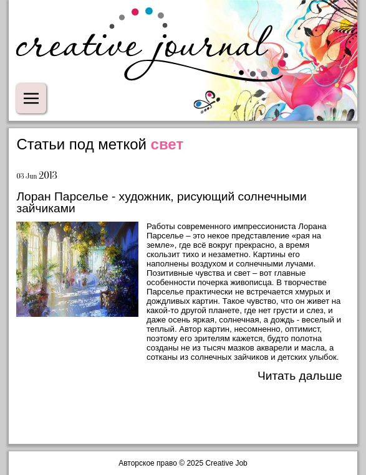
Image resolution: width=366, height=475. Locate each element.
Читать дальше (300, 375)
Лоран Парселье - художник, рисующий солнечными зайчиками (161, 202)
